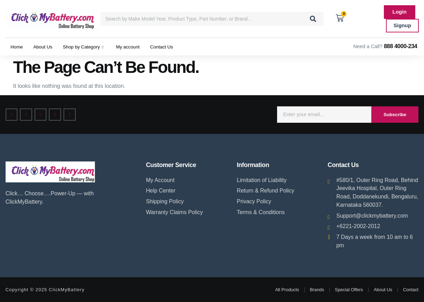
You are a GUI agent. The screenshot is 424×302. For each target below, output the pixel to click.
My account (138, 47)
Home (17, 47)
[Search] (313, 19)
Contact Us (175, 47)
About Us (46, 47)
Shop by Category (89, 47)
